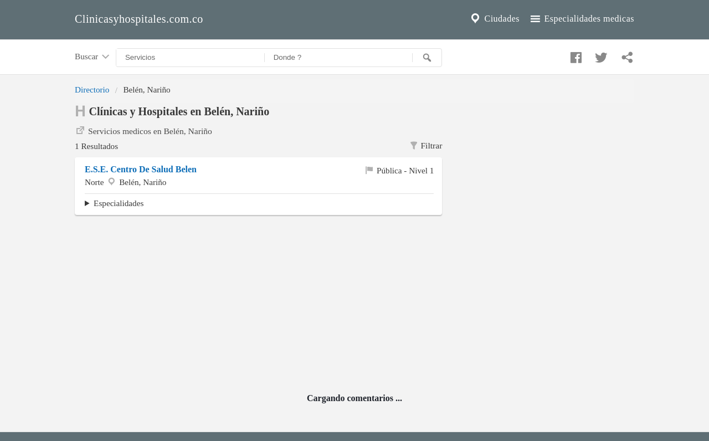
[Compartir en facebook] (574, 55)
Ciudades (494, 18)
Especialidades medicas (581, 18)
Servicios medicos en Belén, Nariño (143, 130)
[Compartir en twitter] (600, 55)
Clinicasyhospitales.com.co (139, 19)
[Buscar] (427, 57)
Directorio (92, 89)
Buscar (93, 57)
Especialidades (118, 203)
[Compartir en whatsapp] (626, 55)
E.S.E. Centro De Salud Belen (141, 169)
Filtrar (426, 145)
